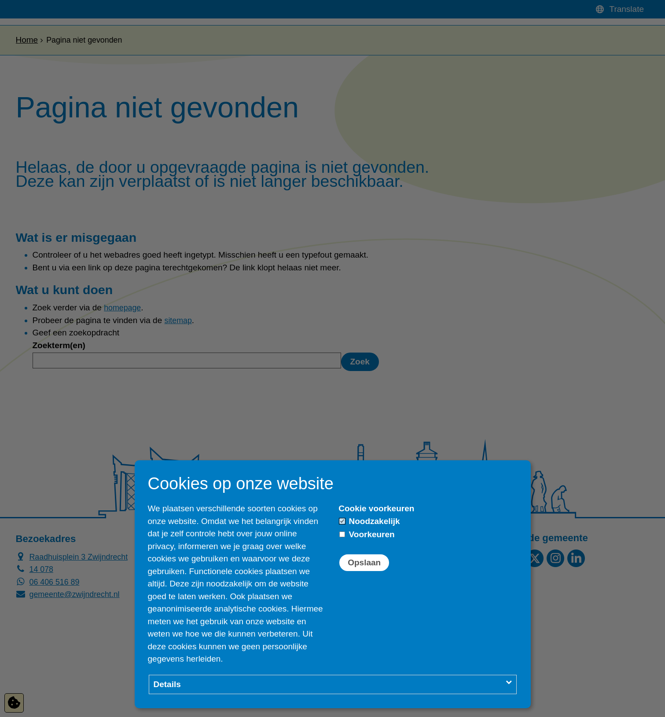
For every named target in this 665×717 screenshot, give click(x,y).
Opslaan (364, 562)
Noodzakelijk (369, 521)
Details (167, 684)
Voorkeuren (366, 534)
